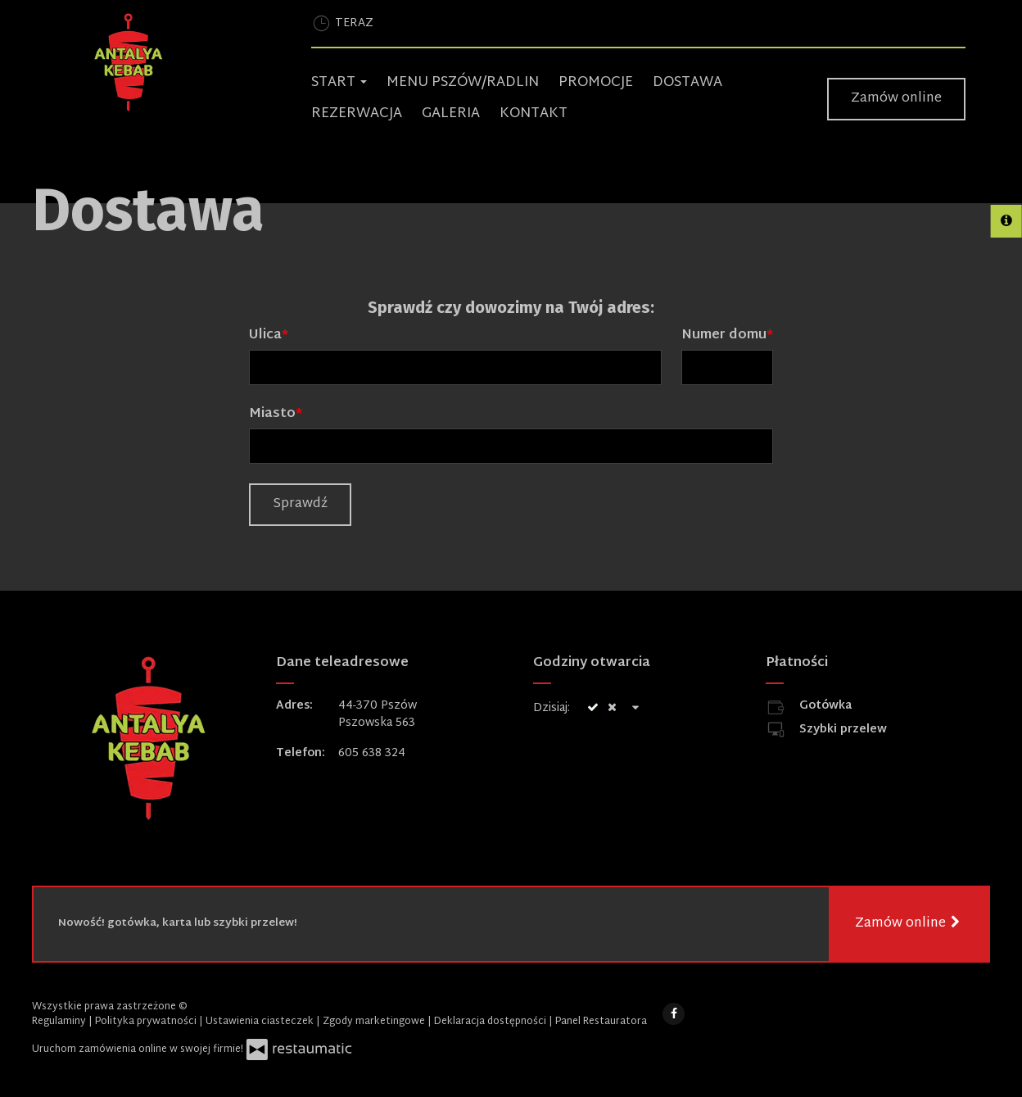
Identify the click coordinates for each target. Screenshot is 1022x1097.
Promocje (595, 82)
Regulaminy (60, 1022)
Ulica (265, 336)
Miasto (272, 414)
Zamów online (896, 99)
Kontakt (534, 113)
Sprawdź (300, 504)
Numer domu (723, 336)
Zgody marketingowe (375, 1022)
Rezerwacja (356, 113)
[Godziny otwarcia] (636, 708)
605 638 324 (371, 753)
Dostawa (687, 82)
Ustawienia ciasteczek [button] (261, 1022)
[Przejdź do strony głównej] (181, 62)
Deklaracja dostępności (491, 1022)
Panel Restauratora (601, 1022)
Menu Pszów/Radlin (463, 82)
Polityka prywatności (147, 1022)
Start (339, 82)
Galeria (451, 113)
